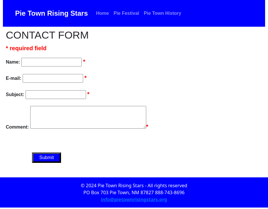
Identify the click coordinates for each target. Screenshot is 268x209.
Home (102, 13)
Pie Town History (162, 13)
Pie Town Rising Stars (51, 13)
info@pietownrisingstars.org (134, 199)
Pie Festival (126, 13)
